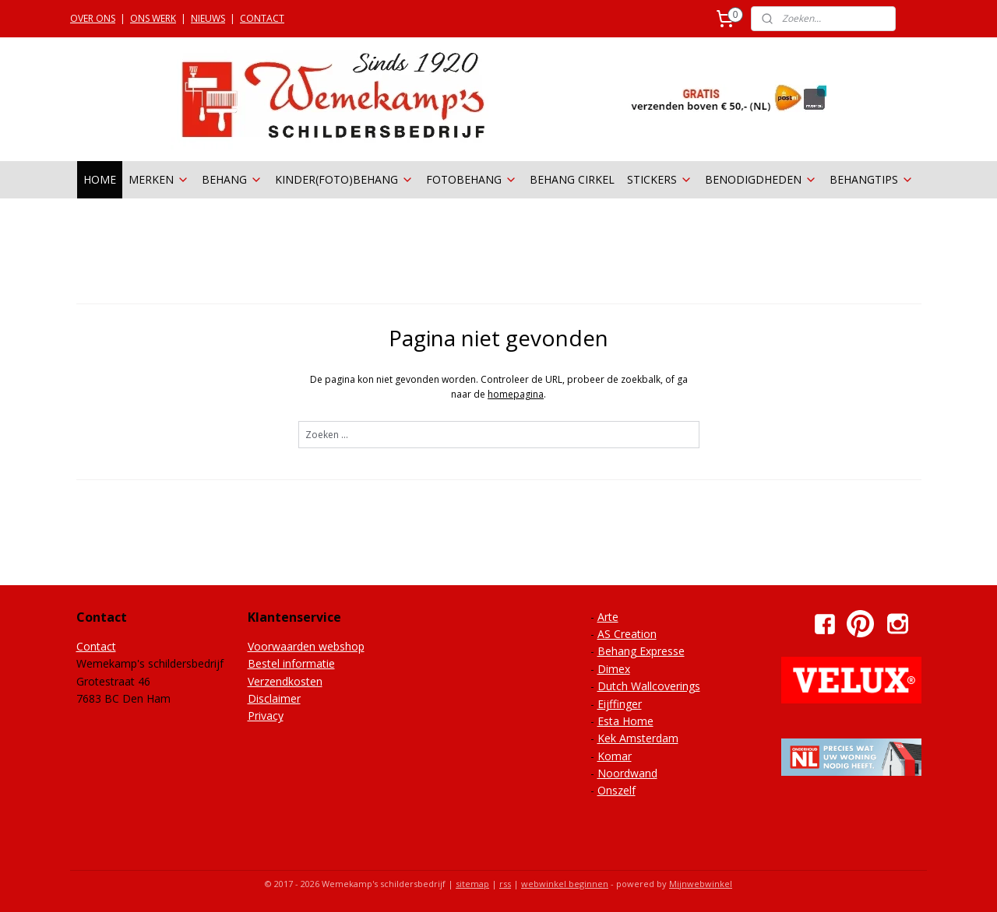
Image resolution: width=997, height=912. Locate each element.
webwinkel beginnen (564, 883)
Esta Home (625, 721)
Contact (96, 646)
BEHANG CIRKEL (572, 179)
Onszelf (616, 790)
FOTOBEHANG (471, 179)
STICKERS (659, 179)
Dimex (613, 668)
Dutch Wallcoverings (648, 686)
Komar (614, 756)
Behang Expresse (641, 651)
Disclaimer (274, 698)
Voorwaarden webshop (306, 646)
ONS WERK (153, 18)
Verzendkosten (285, 681)
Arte (607, 616)
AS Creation (627, 633)
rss (505, 883)
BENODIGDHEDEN (761, 179)
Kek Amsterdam (637, 738)
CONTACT (262, 18)
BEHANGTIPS (872, 179)
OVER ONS (92, 18)
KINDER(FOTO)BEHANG (344, 179)
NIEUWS (208, 18)
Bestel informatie (291, 663)
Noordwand (627, 773)
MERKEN (159, 179)
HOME (99, 179)
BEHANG (232, 179)
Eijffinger (619, 703)
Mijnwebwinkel (700, 883)
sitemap (472, 883)
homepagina (516, 394)
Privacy (266, 715)
